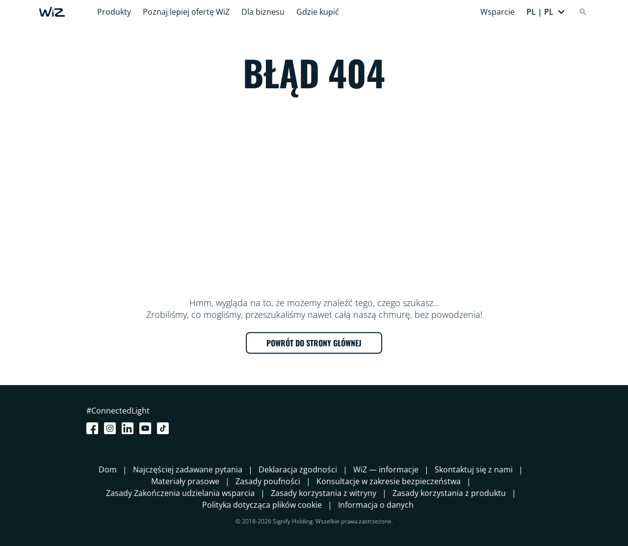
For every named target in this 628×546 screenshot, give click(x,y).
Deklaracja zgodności (298, 469)
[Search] (583, 12)
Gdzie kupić (317, 11)
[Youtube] (147, 428)
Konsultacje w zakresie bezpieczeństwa (388, 481)
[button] (545, 12)
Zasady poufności (268, 481)
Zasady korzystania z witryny (323, 493)
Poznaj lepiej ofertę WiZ (186, 11)
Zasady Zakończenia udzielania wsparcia (180, 493)
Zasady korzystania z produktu (449, 493)
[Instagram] (112, 428)
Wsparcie (497, 11)
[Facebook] (94, 428)
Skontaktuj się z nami (474, 469)
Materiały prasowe (185, 481)
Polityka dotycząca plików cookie (262, 504)
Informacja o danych (376, 504)
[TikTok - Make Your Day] (165, 428)
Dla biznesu (263, 11)
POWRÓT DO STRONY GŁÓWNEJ (314, 343)
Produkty (114, 11)
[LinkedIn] (129, 428)
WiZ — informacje (386, 469)
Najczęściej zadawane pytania (187, 469)
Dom (108, 469)
